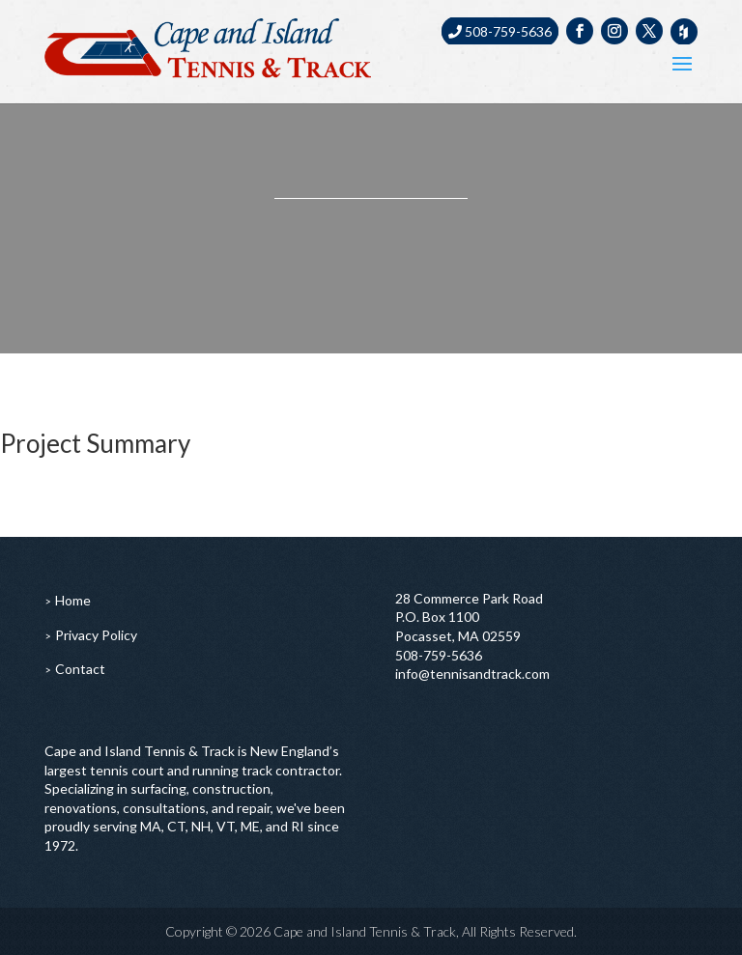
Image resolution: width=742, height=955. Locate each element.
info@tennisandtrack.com (472, 673)
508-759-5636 (500, 31)
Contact (80, 668)
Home (73, 600)
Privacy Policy (96, 635)
